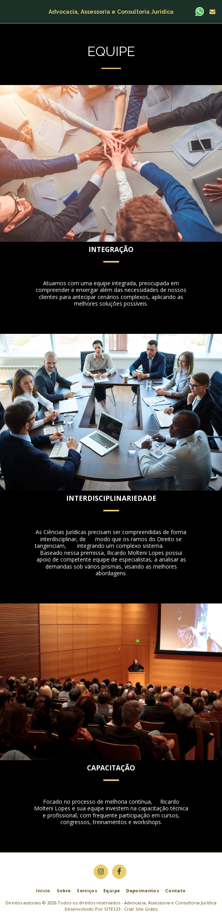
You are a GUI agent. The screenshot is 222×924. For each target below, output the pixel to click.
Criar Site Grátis (140, 909)
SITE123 (112, 909)
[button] (8, 11)
